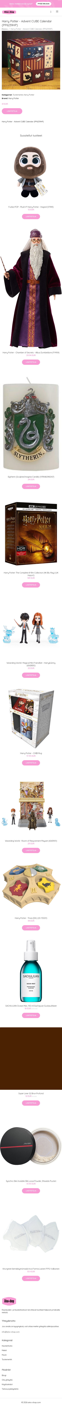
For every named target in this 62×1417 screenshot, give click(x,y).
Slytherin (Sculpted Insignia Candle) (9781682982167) (31, 477)
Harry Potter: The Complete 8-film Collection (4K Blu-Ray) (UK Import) (31, 574)
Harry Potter (29, 95)
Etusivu (5, 29)
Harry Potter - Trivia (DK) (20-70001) (31, 918)
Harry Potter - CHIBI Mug (31, 753)
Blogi (4, 1375)
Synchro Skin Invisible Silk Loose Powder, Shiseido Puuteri (31, 1181)
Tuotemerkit (18, 95)
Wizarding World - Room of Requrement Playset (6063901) (31, 841)
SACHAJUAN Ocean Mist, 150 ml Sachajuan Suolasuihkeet (31, 1006)
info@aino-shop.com (11, 1332)
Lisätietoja (12, 111)
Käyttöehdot (7, 1384)
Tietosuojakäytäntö (10, 1389)
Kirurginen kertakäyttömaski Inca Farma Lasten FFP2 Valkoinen (31, 1269)
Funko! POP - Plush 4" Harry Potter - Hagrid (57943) (31, 207)
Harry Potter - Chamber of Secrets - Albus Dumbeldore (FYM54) (31, 352)
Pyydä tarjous (43, 4)
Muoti (4, 1355)
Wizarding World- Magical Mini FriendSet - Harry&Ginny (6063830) (31, 664)
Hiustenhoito (7, 1346)
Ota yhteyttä (7, 1380)
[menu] (57, 11)
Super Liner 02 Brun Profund (31, 1093)
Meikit (4, 1350)
